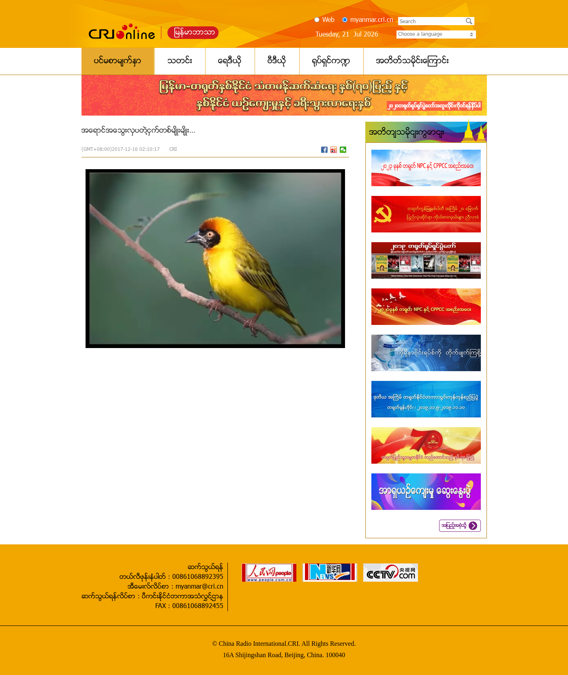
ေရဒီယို (230, 61)
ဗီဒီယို (277, 61)
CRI (173, 149)
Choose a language (436, 34)
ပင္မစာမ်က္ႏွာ (117, 61)
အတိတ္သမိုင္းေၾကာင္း (412, 61)
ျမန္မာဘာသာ (194, 32)
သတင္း (179, 61)
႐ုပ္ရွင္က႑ (331, 61)
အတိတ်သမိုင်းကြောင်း (406, 133)
